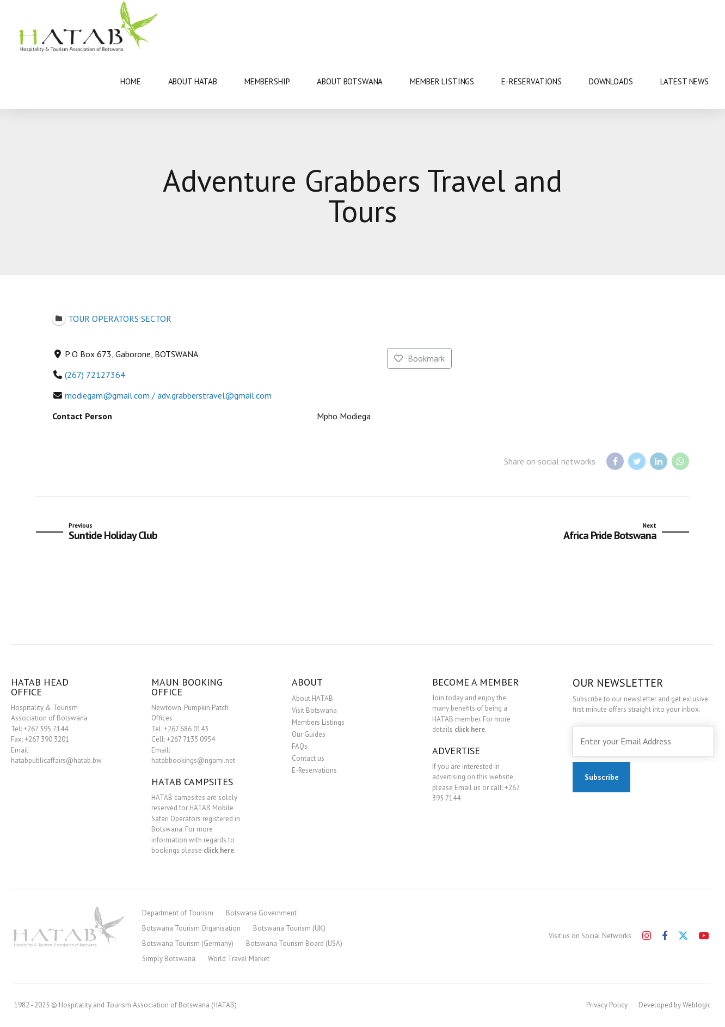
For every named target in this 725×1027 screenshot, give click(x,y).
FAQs (300, 746)
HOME (130, 81)
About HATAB (312, 698)
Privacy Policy (607, 1005)
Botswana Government (261, 913)
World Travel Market (238, 958)
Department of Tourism (177, 913)
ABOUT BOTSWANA (350, 81)
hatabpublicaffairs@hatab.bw (56, 760)
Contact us (308, 758)
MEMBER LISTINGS (442, 81)
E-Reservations (314, 770)
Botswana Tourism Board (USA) (294, 943)
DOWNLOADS (611, 81)
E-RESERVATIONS (531, 81)
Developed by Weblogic (674, 1005)
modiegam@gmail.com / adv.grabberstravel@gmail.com (168, 395)
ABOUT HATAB (192, 81)
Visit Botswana (314, 710)
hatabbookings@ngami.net (193, 760)
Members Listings (318, 722)
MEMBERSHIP (267, 81)
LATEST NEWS (684, 81)
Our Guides (308, 734)
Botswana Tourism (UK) (289, 928)
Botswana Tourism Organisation (191, 928)
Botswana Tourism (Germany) (188, 943)
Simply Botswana (168, 958)
